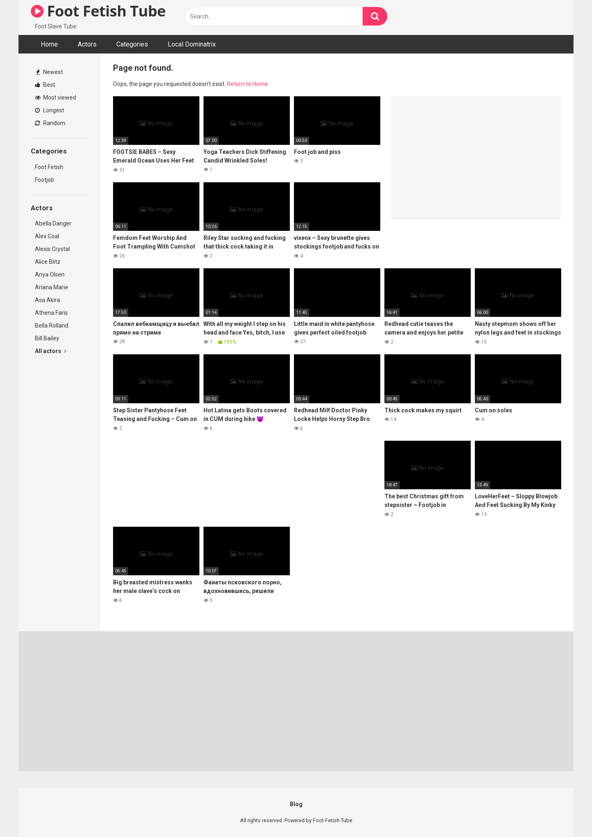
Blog (296, 804)
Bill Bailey (47, 338)
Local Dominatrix (192, 44)
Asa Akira (47, 300)
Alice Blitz (47, 261)
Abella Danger (53, 223)
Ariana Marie (51, 287)
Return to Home (247, 84)
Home (49, 44)
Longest (49, 110)
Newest (49, 72)
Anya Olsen (50, 274)
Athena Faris (51, 312)
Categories (132, 44)
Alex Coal (47, 236)
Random (50, 123)
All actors (50, 351)
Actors (87, 44)
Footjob (44, 180)
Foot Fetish (49, 167)
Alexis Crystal (52, 249)
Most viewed (55, 97)
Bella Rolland (51, 325)
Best (45, 84)
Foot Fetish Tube (98, 11)
